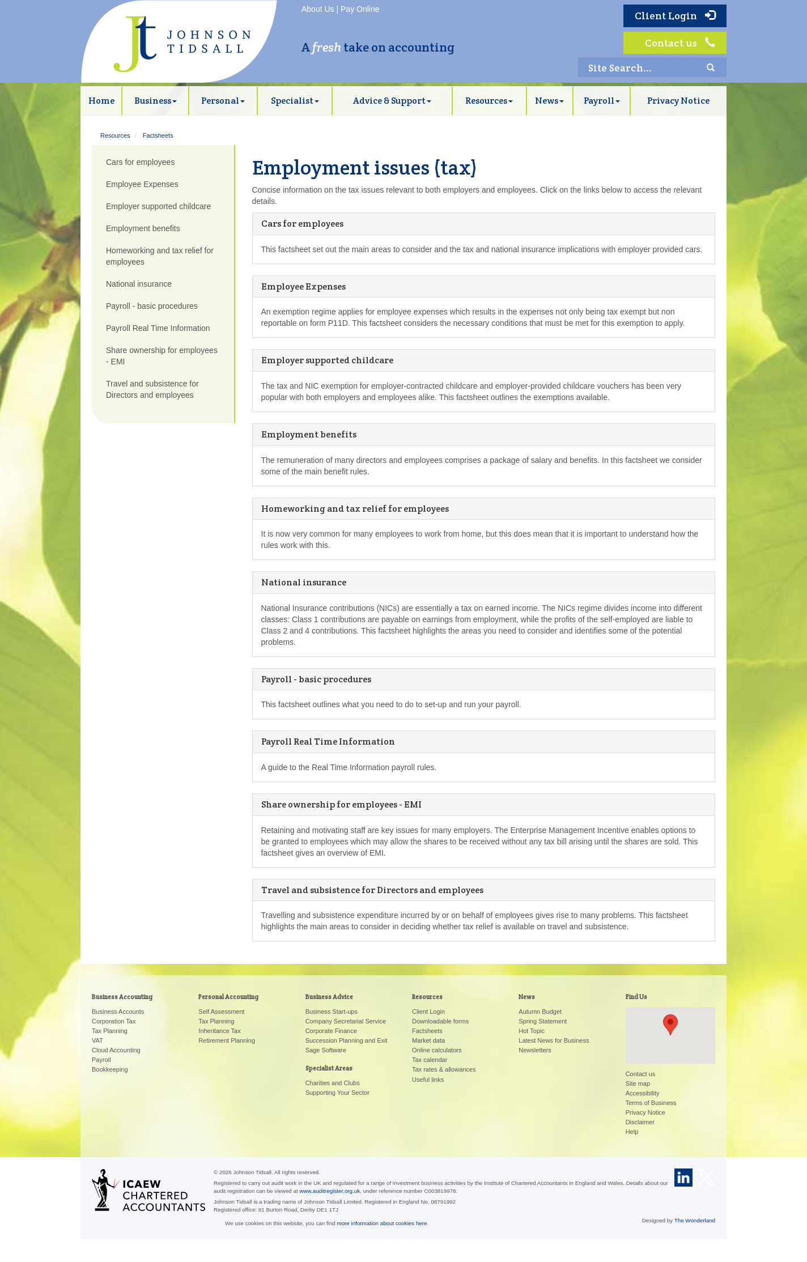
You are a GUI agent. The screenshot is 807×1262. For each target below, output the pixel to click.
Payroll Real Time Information (328, 741)
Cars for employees (302, 224)
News (549, 101)
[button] (670, 1024)
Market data (428, 1040)
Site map (638, 1083)
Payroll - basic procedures (316, 679)
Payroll (602, 101)
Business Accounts (118, 1011)
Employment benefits (308, 434)
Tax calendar (429, 1059)
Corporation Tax (113, 1021)
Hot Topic (532, 1030)
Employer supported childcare (327, 360)
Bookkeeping (110, 1069)
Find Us (636, 997)
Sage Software (325, 1050)
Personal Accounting (228, 997)
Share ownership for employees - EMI (341, 804)
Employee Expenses (303, 286)
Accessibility (643, 1093)
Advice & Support (392, 101)
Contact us (680, 42)
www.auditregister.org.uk (329, 1191)
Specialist (295, 101)
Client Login (675, 15)
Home (101, 101)
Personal (223, 101)
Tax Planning (110, 1030)
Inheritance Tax (219, 1030)
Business (155, 101)
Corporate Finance (331, 1030)
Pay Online (360, 9)
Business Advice (329, 997)
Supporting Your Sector (337, 1092)
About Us (317, 9)
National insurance (303, 582)
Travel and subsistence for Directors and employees (372, 890)
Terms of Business (651, 1102)
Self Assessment (221, 1011)
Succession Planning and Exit (346, 1040)
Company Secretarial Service (345, 1021)
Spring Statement (543, 1021)
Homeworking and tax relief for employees (355, 509)
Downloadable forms (440, 1021)
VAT (97, 1040)
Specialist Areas (328, 1068)
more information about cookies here (382, 1223)
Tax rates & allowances (444, 1069)
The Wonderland (694, 1220)
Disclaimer (640, 1122)
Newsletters (535, 1050)
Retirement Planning (226, 1040)
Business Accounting (122, 997)
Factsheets (158, 135)
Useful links (428, 1079)
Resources (489, 101)
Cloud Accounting (116, 1050)
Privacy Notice (678, 101)
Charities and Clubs (332, 1083)
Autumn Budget (540, 1011)
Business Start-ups (331, 1011)
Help (632, 1131)
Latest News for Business (554, 1040)
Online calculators (436, 1050)
